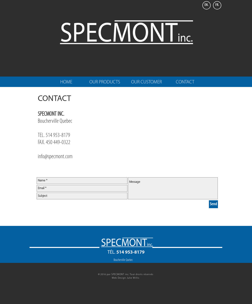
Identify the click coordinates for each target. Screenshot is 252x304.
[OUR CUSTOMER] (146, 82)
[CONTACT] (185, 82)
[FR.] (217, 5)
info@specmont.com (55, 157)
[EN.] (206, 5)
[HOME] (66, 82)
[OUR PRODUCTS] (104, 82)
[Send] (213, 204)
